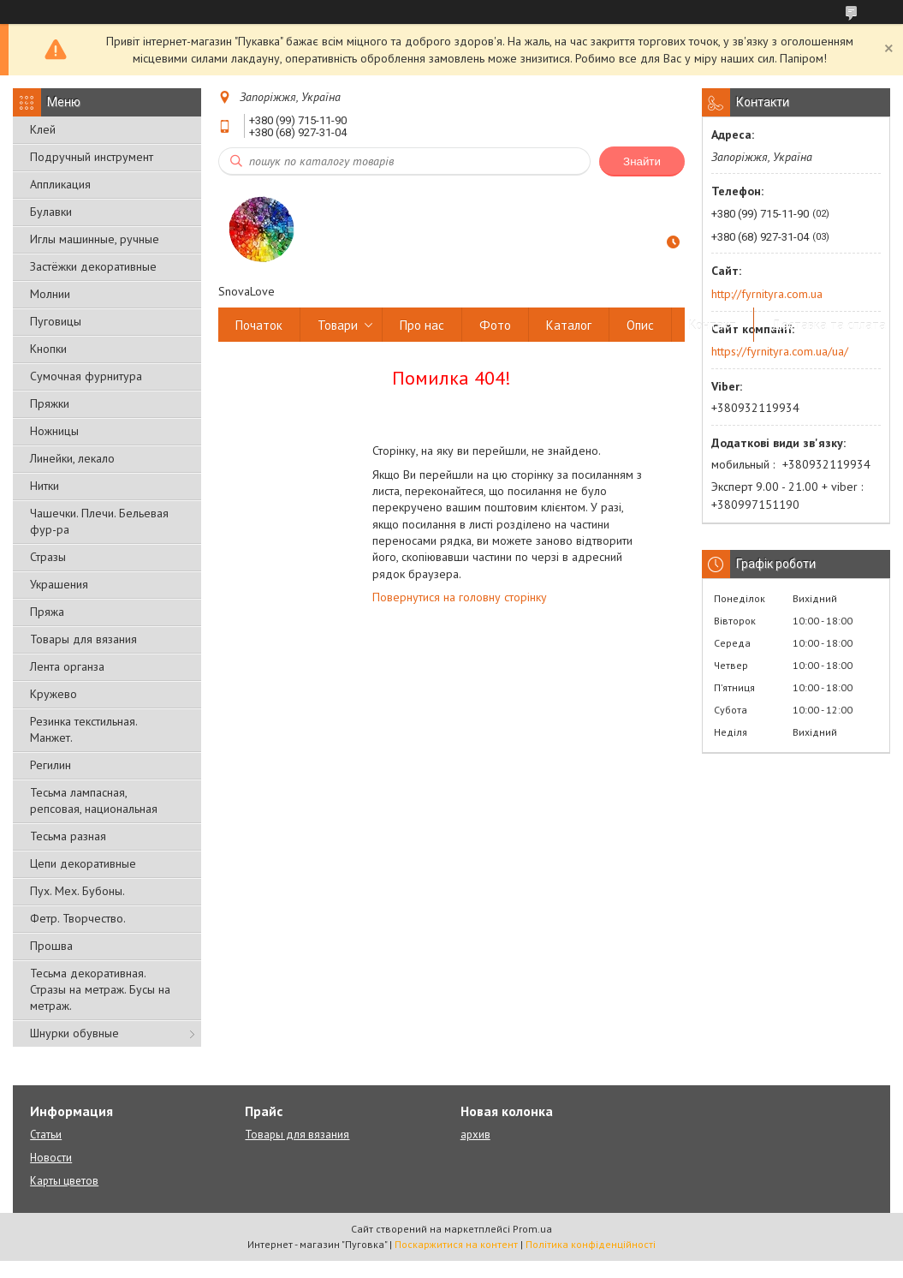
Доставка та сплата (828, 325)
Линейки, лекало (72, 458)
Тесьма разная (68, 836)
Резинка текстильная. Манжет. (83, 729)
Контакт (712, 325)
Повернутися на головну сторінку (459, 597)
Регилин (50, 765)
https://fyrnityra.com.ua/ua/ (779, 351)
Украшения (59, 584)
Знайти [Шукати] (642, 161)
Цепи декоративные (83, 863)
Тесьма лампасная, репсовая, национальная (93, 800)
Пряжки (49, 403)
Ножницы (54, 431)
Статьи (46, 1134)
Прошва (51, 945)
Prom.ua (532, 1228)
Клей (43, 129)
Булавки (51, 211)
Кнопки (48, 348)
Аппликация (60, 184)
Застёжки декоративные (93, 266)
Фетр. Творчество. (78, 918)
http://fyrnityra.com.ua (767, 294)
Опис (640, 325)
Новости (51, 1157)
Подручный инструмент (91, 156)
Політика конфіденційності (591, 1244)
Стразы (48, 556)
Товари (338, 325)
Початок (258, 325)
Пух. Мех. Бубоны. (77, 891)
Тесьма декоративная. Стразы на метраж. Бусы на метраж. (100, 989)
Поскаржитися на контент (456, 1244)
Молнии (50, 294)
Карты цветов (64, 1180)
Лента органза (67, 666)
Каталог (568, 325)
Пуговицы (55, 321)
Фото (495, 325)
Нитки (44, 485)
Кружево (53, 694)
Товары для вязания (83, 639)
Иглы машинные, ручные (94, 239)
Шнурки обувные (74, 1033)
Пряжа (47, 611)
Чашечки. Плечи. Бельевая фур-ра (99, 521)
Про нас (422, 325)
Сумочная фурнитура (86, 376)
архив (475, 1134)
